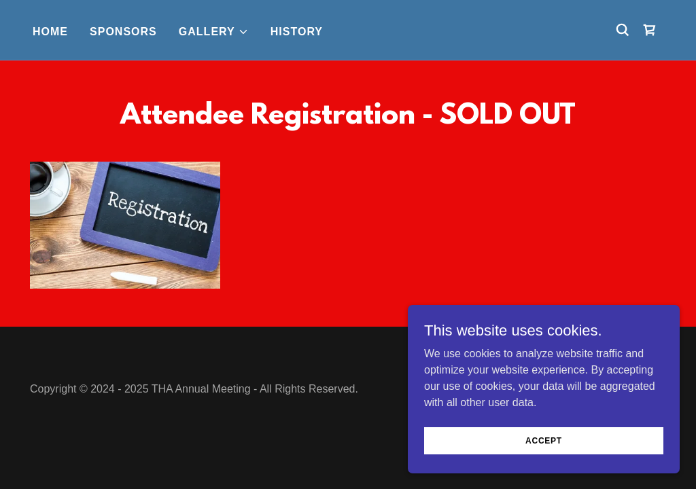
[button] (214, 32)
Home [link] (50, 31)
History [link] (297, 31)
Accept (543, 468)
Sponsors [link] (123, 31)
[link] (649, 29)
